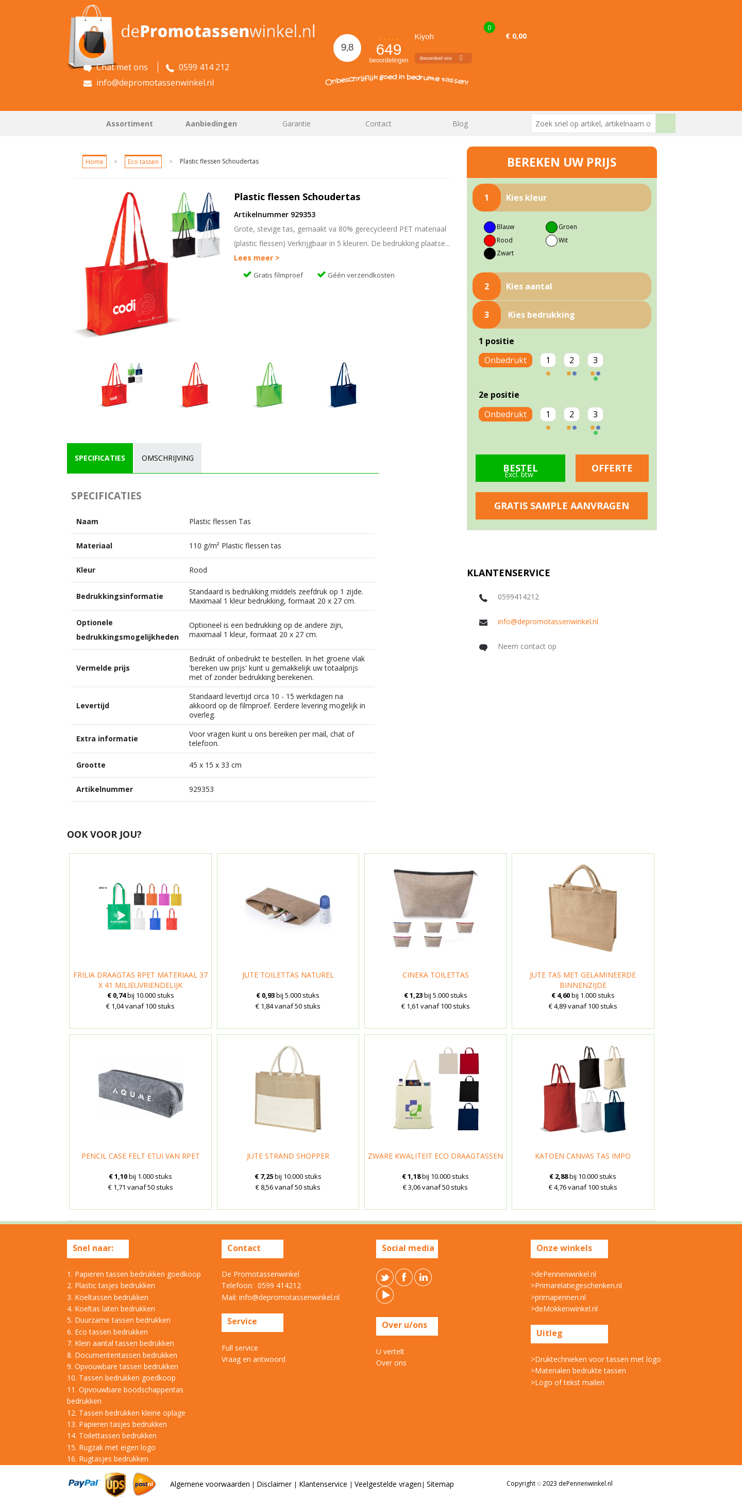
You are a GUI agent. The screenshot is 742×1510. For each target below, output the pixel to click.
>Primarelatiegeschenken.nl (576, 1285)
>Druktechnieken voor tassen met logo (596, 1359)
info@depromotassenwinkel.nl (548, 621)
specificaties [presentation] (100, 458)
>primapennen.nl (558, 1297)
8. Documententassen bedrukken (122, 1355)
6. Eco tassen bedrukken (107, 1332)
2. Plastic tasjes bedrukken (111, 1285)
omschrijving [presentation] (168, 458)
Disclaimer (275, 1484)
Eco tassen (143, 161)
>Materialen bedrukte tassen (578, 1370)
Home (80, 123)
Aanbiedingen (211, 123)
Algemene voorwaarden (210, 1484)
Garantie (296, 123)
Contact (378, 123)
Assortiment (129, 123)
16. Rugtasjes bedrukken (107, 1459)
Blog (460, 123)
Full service (240, 1348)
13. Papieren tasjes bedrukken (117, 1424)
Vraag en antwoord (253, 1359)
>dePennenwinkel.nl (563, 1274)
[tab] (100, 458)
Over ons (391, 1363)
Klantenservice (324, 1484)
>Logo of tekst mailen (567, 1382)
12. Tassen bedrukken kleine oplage (126, 1413)
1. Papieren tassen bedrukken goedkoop (134, 1274)
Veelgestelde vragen (388, 1484)
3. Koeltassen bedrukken (107, 1297)
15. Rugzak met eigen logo (111, 1447)
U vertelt (390, 1351)
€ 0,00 (516, 36)
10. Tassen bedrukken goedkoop (121, 1378)
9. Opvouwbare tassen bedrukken (122, 1366)
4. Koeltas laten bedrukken (111, 1308)
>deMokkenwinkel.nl (564, 1308)
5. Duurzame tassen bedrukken (119, 1320)
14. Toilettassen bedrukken (112, 1435)
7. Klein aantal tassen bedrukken (120, 1343)
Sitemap (440, 1484)
